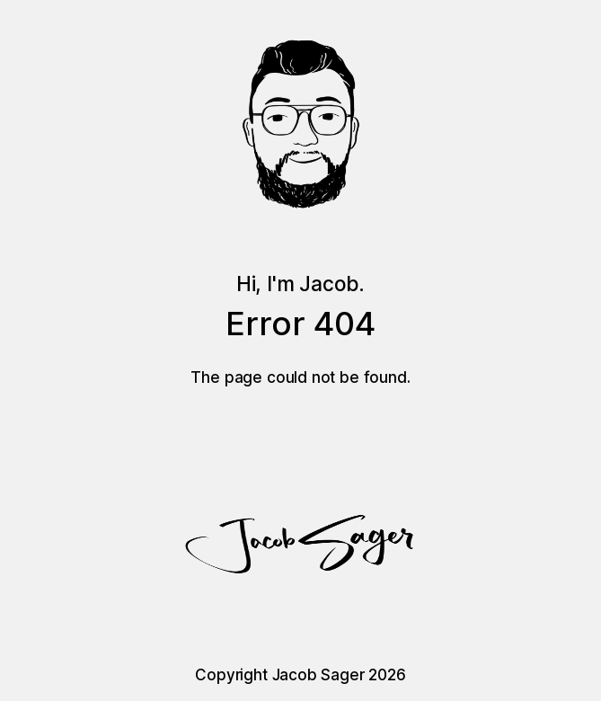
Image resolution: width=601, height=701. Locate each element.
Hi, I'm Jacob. (301, 283)
